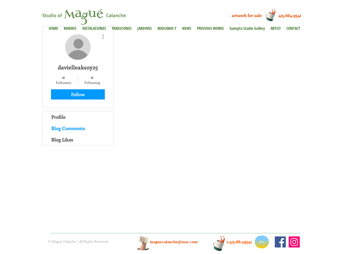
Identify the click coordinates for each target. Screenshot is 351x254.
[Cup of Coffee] (272, 14)
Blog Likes (62, 139)
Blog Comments (68, 128)
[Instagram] (294, 241)
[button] (210, 28)
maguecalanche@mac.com (174, 242)
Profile (58, 117)
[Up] (262, 242)
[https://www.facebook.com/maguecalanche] (280, 241)
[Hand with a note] (143, 243)
